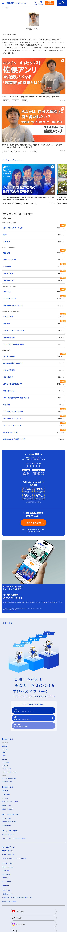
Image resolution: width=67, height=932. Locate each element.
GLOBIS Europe (6, 874)
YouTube (17, 911)
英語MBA (4, 759)
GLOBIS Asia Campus (8, 867)
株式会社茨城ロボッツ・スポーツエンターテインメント (17, 897)
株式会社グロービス (7, 851)
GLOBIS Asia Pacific (7, 863)
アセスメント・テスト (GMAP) (10, 802)
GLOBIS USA (5, 885)
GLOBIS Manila (6, 878)
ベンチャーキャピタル (8, 834)
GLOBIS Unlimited (7, 781)
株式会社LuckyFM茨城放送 (9, 901)
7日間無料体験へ (49, 3)
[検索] (35, 3)
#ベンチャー (15, 101)
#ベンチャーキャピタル (29, 151)
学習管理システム (6, 805)
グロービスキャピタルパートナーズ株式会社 (14, 858)
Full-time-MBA (7, 769)
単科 (32, 718)
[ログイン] (40, 3)
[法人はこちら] (62, 3)
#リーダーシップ (7, 151)
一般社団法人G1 (6, 890)
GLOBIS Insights (6, 825)
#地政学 (18, 203)
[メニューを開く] (3, 3)
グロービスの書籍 (6, 818)
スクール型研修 (6, 794)
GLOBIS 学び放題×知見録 (9, 778)
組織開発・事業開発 (7, 809)
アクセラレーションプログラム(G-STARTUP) (14, 838)
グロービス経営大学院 (8, 854)
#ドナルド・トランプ (30, 203)
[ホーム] (2, 7)
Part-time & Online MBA (9, 772)
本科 (32, 710)
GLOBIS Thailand (6, 881)
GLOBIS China (5, 870)
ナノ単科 (32, 726)
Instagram (18, 924)
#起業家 (24, 101)
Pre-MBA (5, 765)
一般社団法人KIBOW (7, 894)
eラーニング (5, 798)
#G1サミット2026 (8, 203)
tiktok (16, 918)
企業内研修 (5, 791)
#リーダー (5, 101)
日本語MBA (5, 746)
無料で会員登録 (33, 522)
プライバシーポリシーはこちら (10, 609)
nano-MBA (6, 762)
